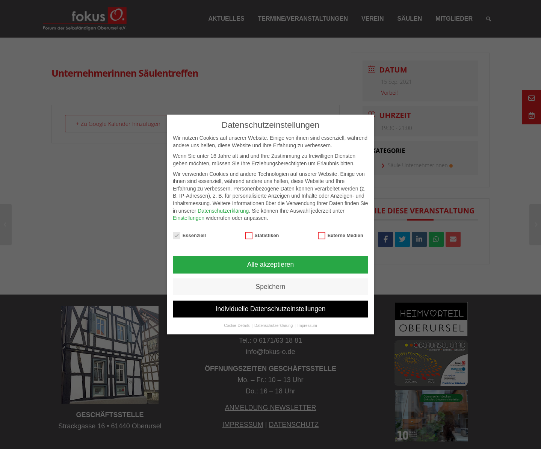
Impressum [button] (307, 325)
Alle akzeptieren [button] (270, 264)
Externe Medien (340, 235)
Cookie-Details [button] (237, 325)
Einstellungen (188, 218)
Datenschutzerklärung (223, 211)
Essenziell (189, 235)
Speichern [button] (271, 286)
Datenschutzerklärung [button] (274, 325)
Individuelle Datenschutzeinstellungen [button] (271, 309)
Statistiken (262, 235)
